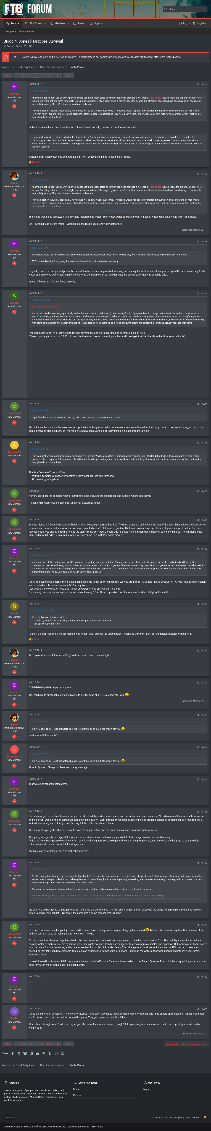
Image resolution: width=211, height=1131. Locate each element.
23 (49, 75)
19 (27, 75)
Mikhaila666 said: (42, 555)
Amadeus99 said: (42, 610)
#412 (203, 682)
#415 (203, 779)
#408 (203, 520)
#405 (203, 404)
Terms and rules (159, 1117)
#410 (203, 604)
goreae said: (39, 248)
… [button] (22, 75)
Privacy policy (177, 1117)
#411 (203, 650)
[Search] (185, 9)
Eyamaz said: (40, 300)
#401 (203, 84)
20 (32, 75)
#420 (203, 1009)
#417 (203, 863)
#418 (203, 925)
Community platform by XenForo (35, 1126)
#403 (203, 241)
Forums (77, 1095)
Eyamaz (10, 46)
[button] (45, 23)
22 (43, 75)
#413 (203, 715)
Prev (10, 75)
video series (156, 97)
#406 (203, 442)
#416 (203, 811)
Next (68, 75)
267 (60, 75)
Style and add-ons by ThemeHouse (85, 1126)
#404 (203, 293)
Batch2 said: (39, 91)
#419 (203, 976)
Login (146, 1089)
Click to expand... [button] (118, 210)
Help (188, 1117)
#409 (203, 548)
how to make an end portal (46, 306)
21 (38, 75)
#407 (203, 491)
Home (76, 1089)
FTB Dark (9, 1117)
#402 (203, 173)
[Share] (196, 84)
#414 (203, 747)
